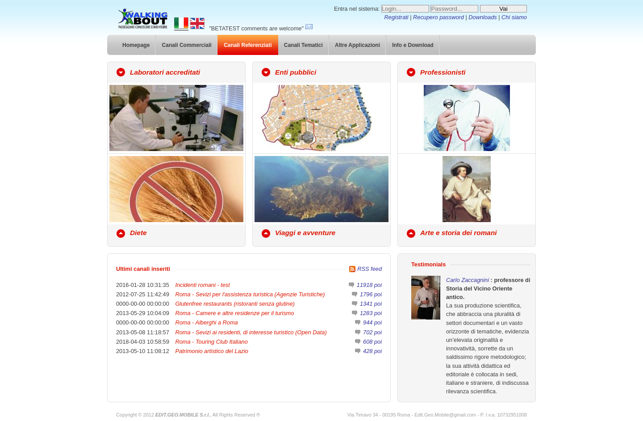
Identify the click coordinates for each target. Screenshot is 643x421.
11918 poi (369, 285)
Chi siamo (514, 17)
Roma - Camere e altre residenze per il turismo (234, 313)
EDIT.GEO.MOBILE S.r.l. (182, 414)
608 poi (372, 341)
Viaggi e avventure (305, 232)
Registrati (396, 17)
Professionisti (443, 72)
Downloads (482, 17)
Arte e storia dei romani (458, 232)
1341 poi (371, 303)
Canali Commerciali (187, 45)
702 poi (372, 332)
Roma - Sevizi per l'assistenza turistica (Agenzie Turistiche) (250, 294)
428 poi (372, 351)
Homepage (136, 45)
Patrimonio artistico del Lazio (211, 351)
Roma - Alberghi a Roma (206, 322)
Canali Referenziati (247, 45)
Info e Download (413, 45)
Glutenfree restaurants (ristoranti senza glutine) (234, 303)
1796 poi (371, 294)
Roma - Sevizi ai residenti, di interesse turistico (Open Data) (250, 332)
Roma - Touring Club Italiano (211, 341)
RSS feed (369, 268)
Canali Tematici (303, 45)
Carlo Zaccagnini (468, 280)
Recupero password (438, 17)
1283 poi (371, 313)
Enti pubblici (295, 72)
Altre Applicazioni (357, 45)
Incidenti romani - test (202, 285)
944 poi (372, 322)
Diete (138, 232)
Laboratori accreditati (165, 72)
